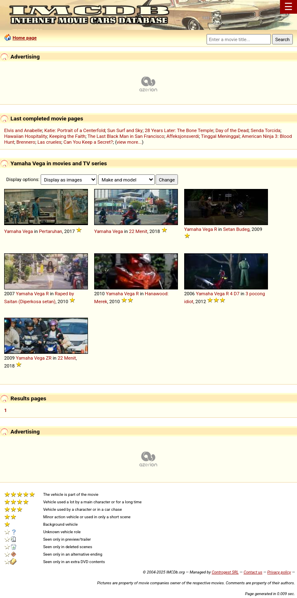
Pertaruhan (50, 231)
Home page (24, 38)
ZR (48, 358)
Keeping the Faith (67, 136)
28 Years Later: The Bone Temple (179, 130)
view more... (129, 142)
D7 (236, 294)
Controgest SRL (225, 572)
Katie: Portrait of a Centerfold (74, 130)
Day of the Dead (231, 130)
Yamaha (12, 231)
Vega (27, 231)
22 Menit (138, 231)
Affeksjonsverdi (182, 136)
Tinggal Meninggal (220, 136)
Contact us (252, 572)
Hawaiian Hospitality (25, 136)
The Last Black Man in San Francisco (126, 136)
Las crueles (49, 142)
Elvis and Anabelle (23, 130)
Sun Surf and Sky (125, 130)
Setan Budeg (236, 229)
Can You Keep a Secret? (88, 142)
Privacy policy (279, 572)
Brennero (26, 142)
